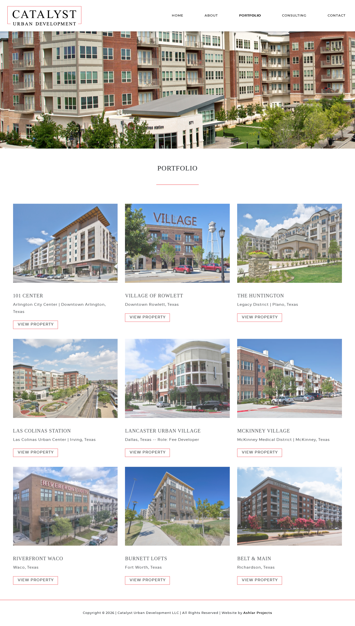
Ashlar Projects (257, 613)
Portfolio (250, 15)
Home (177, 15)
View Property (36, 333)
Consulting (294, 15)
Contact (337, 15)
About (211, 15)
